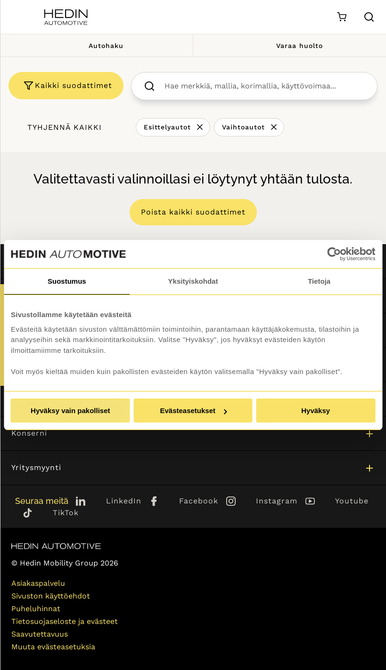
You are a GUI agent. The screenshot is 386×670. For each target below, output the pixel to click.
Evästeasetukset (193, 411)
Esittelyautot (167, 127)
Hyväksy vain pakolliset (70, 411)
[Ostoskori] (341, 17)
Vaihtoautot (243, 127)
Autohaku (96, 45)
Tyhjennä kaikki (64, 127)
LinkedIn (123, 500)
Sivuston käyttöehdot (50, 595)
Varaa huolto (289, 45)
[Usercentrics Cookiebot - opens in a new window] (334, 254)
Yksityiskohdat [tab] (193, 281)
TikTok (66, 512)
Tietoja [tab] (319, 281)
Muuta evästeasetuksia (53, 646)
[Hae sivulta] (369, 17)
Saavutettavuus (39, 634)
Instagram (276, 500)
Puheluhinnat (35, 608)
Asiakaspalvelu (38, 583)
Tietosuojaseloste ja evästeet (64, 621)
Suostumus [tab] (67, 281)
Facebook (198, 500)
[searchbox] (264, 86)
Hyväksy (315, 411)
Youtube (352, 500)
